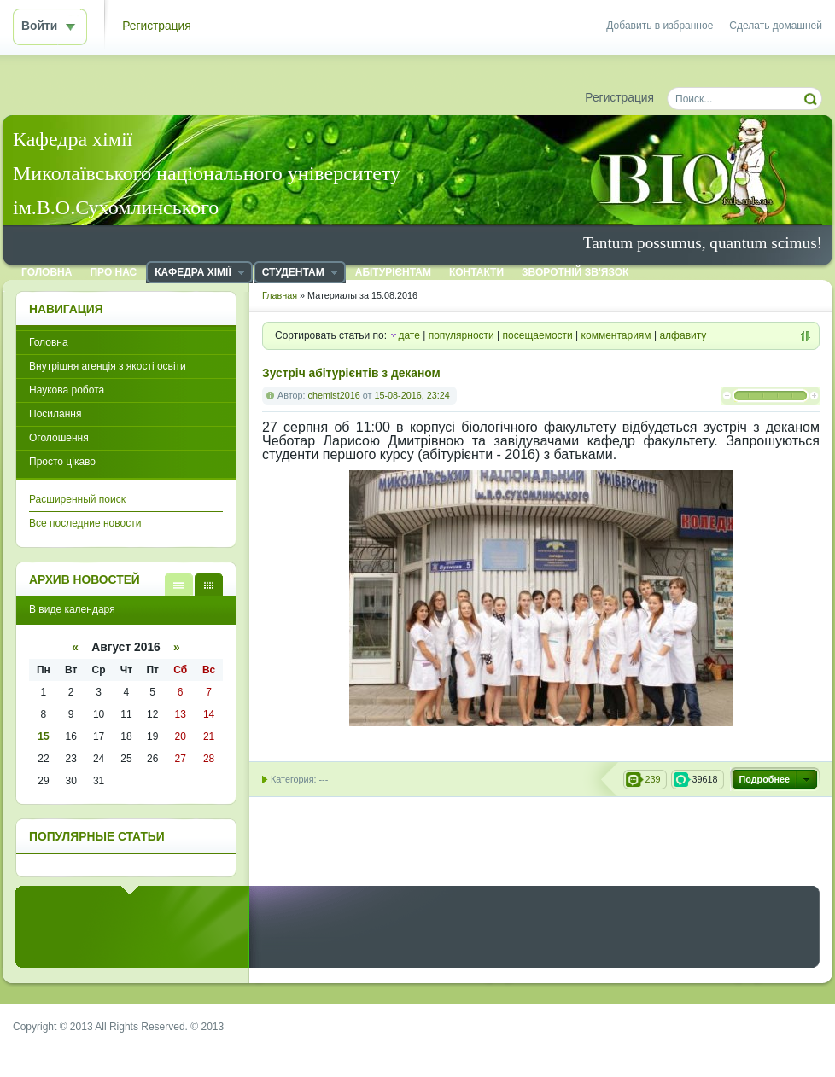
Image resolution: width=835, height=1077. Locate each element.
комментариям (616, 335)
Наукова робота (66, 390)
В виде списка (179, 584)
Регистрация (156, 26)
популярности (461, 335)
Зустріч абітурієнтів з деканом (351, 373)
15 (43, 736)
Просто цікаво (62, 462)
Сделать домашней (775, 26)
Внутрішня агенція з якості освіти (107, 366)
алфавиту (682, 335)
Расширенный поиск (77, 499)
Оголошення (59, 438)
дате (408, 335)
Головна (48, 342)
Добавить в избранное (659, 26)
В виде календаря (209, 584)
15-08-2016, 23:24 (411, 395)
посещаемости (538, 335)
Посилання (55, 414)
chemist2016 (334, 395)
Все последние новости (85, 523)
